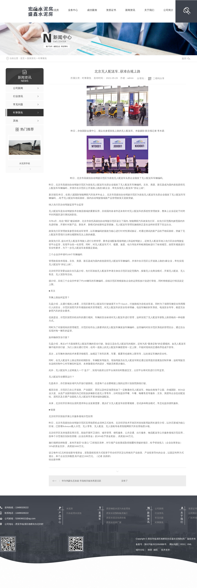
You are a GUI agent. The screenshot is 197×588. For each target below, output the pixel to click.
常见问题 (159, 518)
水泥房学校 (24, 163)
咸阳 (155, 550)
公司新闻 (159, 508)
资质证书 (111, 14)
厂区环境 (192, 518)
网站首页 (37, 14)
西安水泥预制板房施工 (117, 513)
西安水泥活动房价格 (116, 518)
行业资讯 (159, 513)
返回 (186, 58)
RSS (182, 544)
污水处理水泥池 (73, 513)
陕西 (150, 550)
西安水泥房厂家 (113, 522)
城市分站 (140, 550)
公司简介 (168, 14)
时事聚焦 (42, 58)
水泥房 (55, 14)
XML (189, 544)
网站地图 (173, 544)
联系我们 (187, 14)
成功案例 (92, 14)
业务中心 (73, 14)
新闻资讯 (130, 14)
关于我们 (149, 14)
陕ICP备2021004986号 (155, 544)
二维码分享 (158, 78)
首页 (22, 58)
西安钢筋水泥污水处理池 (118, 508)
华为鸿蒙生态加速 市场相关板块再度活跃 (81, 481)
